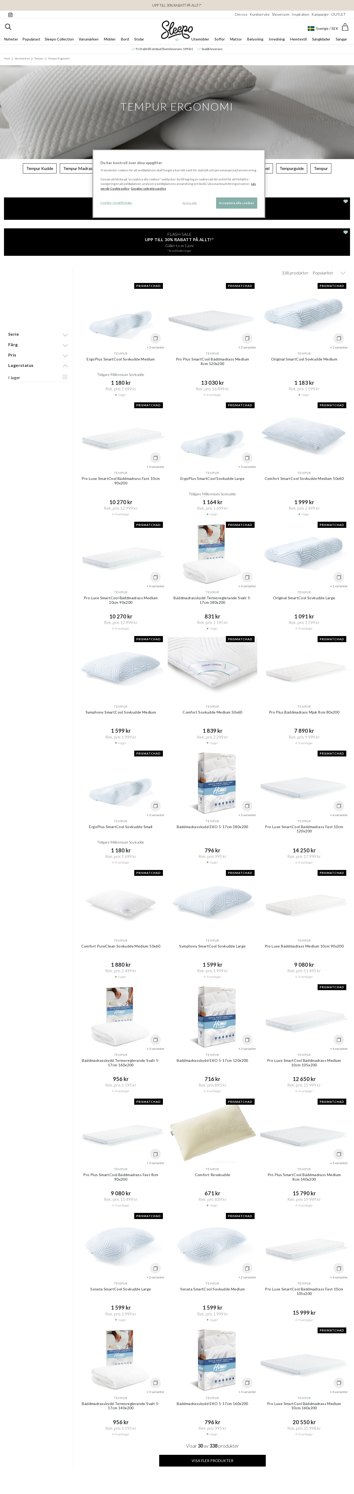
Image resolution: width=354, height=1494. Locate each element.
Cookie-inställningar (116, 202)
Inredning (277, 39)
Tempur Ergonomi (59, 58)
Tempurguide (292, 168)
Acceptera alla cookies (236, 203)
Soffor (219, 39)
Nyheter (11, 39)
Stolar (139, 39)
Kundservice (260, 14)
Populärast (31, 39)
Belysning (255, 39)
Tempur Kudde (39, 168)
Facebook (170, 1471)
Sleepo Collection (59, 39)
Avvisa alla (189, 203)
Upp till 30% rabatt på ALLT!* (176, 5)
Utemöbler (200, 39)
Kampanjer (320, 14)
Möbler (110, 39)
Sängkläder (321, 39)
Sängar (341, 39)
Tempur (39, 58)
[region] (178, 183)
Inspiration (300, 14)
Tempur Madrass (78, 168)
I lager (14, 315)
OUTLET (338, 14)
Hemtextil (298, 39)
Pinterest (188, 1471)
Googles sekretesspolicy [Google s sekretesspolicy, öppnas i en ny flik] (148, 188)
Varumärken (89, 39)
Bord (125, 39)
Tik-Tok (205, 1471)
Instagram (151, 1471)
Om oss (241, 14)
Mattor (236, 39)
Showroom (280, 14)
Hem (7, 58)
